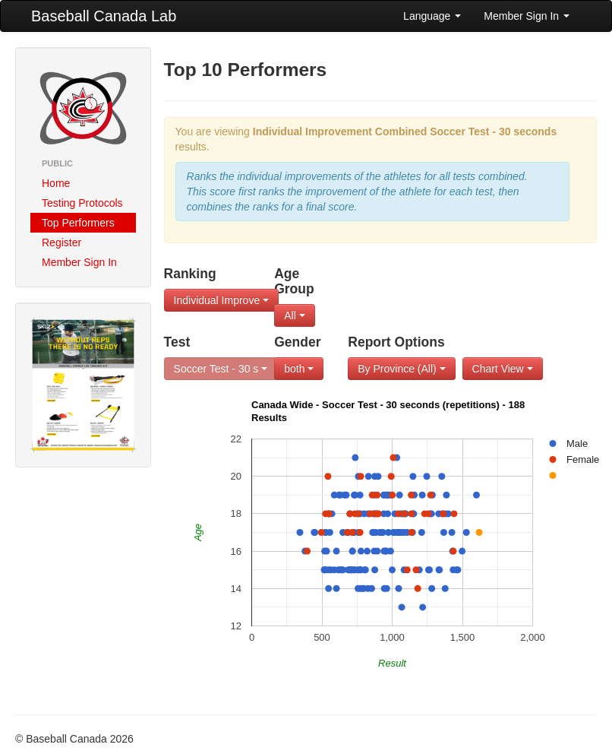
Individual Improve (222, 300)
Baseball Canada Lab (103, 16)
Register (61, 242)
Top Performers (78, 223)
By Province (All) (401, 369)
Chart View (502, 369)
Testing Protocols (82, 203)
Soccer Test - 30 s (221, 369)
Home (56, 183)
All (294, 315)
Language (432, 16)
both (299, 369)
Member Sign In (526, 16)
